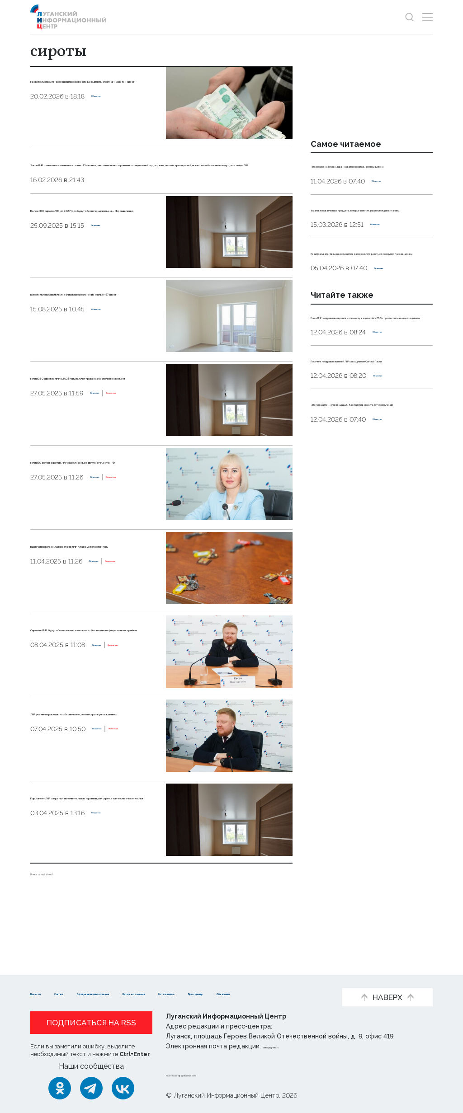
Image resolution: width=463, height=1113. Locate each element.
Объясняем (181, 992)
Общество (108, 131)
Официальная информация (166, 979)
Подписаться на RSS (91, 1022)
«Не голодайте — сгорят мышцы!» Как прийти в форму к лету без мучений (370, 543)
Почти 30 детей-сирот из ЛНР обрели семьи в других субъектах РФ (93, 507)
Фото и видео (56, 992)
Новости (46, 979)
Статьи (89, 979)
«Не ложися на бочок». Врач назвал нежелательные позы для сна (367, 174)
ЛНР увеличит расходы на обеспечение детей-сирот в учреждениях (91, 766)
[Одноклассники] (59, 1088)
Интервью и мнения (268, 979)
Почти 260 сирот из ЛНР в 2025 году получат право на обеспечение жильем (93, 423)
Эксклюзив (89, 462)
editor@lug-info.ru (293, 1046)
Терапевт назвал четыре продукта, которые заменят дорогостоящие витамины (364, 238)
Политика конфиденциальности (220, 1074)
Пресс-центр (121, 992)
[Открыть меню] (427, 17)
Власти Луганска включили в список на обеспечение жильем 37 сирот (92, 339)
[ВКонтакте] (123, 1088)
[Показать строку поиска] (409, 17)
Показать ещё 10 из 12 (68, 915)
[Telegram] (91, 1088)
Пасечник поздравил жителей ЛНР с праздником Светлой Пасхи (369, 479)
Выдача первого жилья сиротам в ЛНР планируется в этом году (94, 591)
